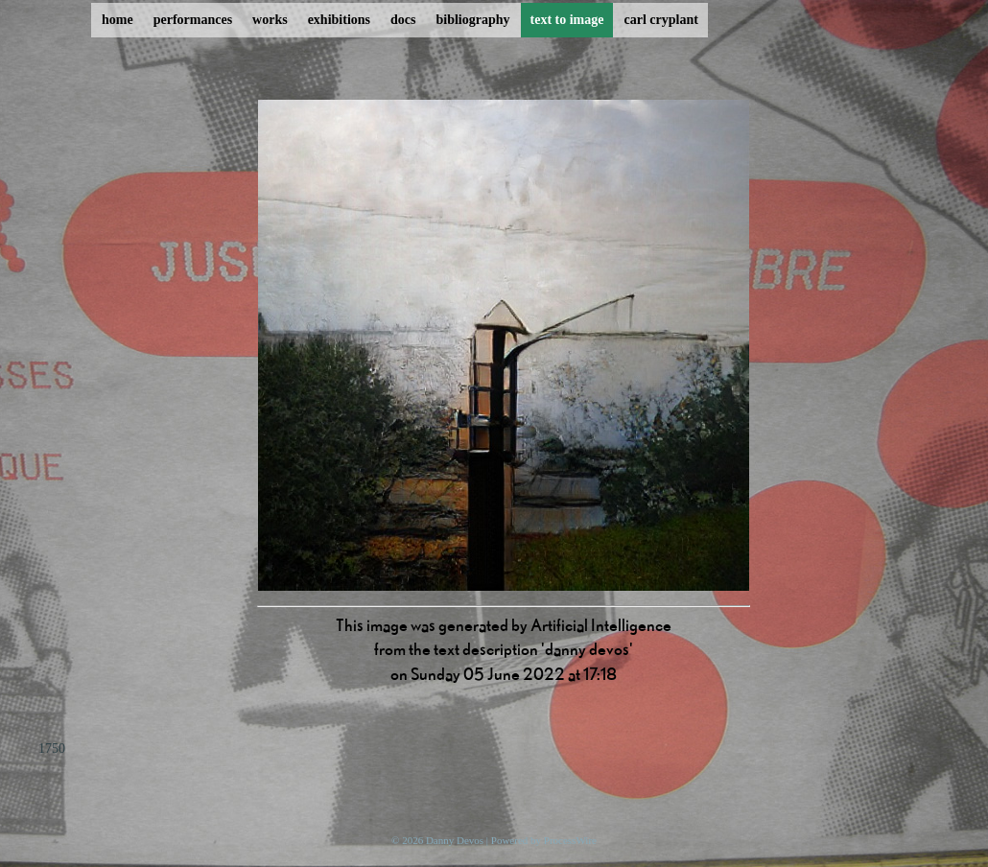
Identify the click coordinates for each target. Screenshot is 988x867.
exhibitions (339, 19)
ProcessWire (570, 840)
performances (192, 19)
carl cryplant (660, 19)
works (270, 19)
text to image (567, 19)
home (117, 19)
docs (402, 19)
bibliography (472, 19)
